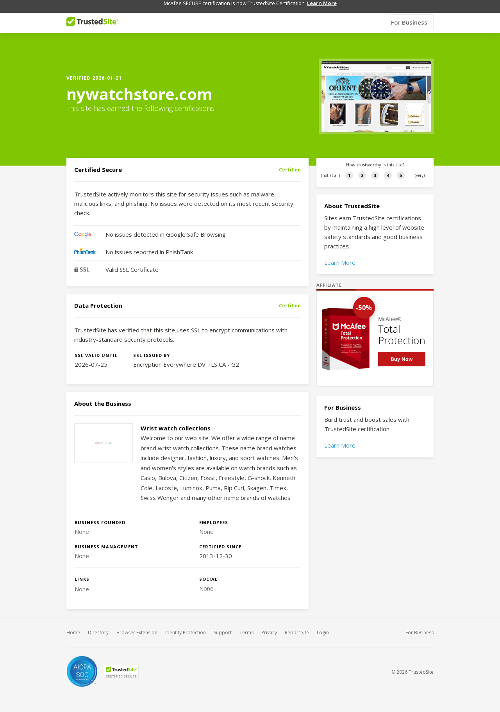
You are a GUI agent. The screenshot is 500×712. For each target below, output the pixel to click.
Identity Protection (185, 625)
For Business (409, 15)
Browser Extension (136, 625)
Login (323, 625)
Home (73, 625)
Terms (246, 625)
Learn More (339, 255)
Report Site (297, 625)
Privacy (269, 625)
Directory (98, 625)
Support (223, 625)
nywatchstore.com (139, 87)
